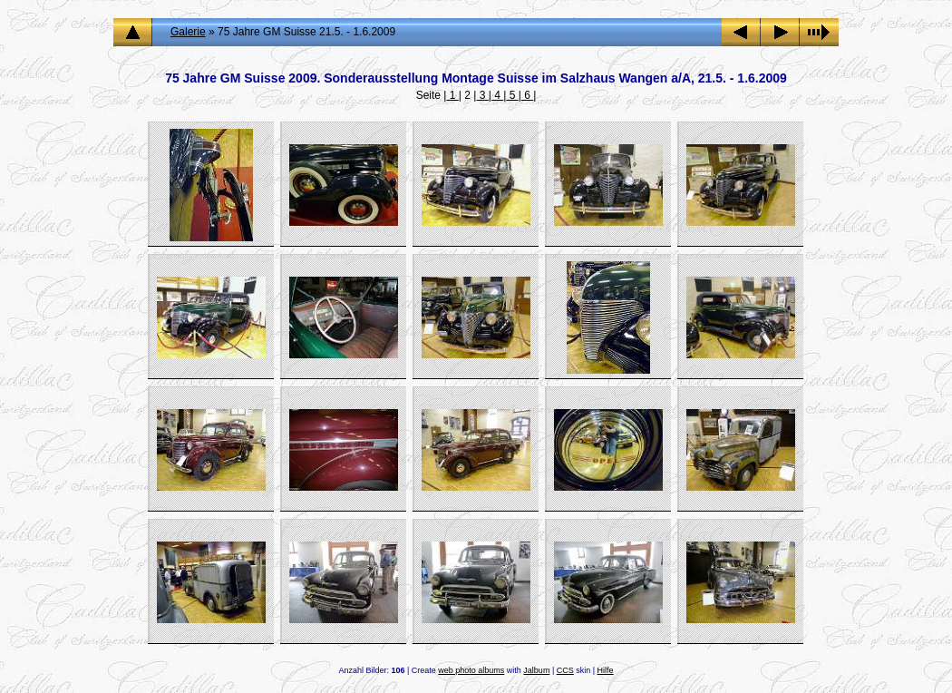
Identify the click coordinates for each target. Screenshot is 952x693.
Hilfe (605, 670)
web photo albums (471, 670)
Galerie (188, 31)
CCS (565, 670)
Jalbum (536, 670)
